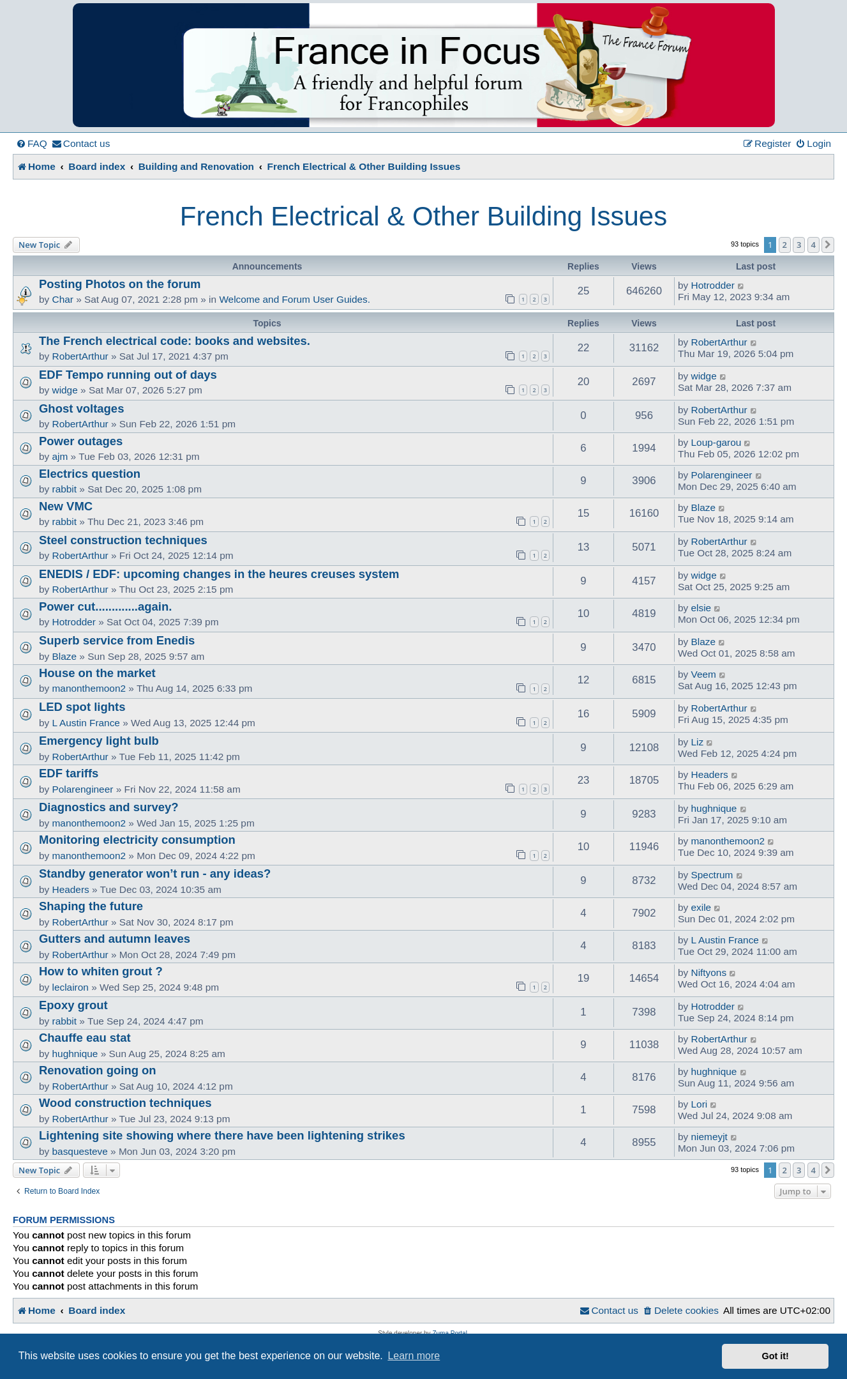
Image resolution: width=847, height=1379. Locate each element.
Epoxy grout (73, 1005)
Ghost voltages (81, 408)
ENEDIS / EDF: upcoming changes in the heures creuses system (219, 574)
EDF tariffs (68, 773)
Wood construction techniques (125, 1102)
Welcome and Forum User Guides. (294, 299)
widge (65, 390)
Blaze (703, 507)
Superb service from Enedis (117, 640)
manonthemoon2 (89, 688)
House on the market (97, 673)
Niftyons (709, 972)
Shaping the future (91, 906)
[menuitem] (31, 144)
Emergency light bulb (99, 740)
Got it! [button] (775, 1356)
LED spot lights (82, 706)
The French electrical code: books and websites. (174, 340)
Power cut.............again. (105, 606)
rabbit (64, 489)
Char (62, 299)
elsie (701, 607)
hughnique (714, 808)
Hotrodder (713, 285)
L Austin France (86, 722)
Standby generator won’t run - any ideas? (155, 873)
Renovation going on (97, 1070)
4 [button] (813, 244)
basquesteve (80, 1151)
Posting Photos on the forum (119, 284)
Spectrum (712, 874)
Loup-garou (716, 442)
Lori (699, 1104)
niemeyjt (709, 1136)
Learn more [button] (413, 1355)
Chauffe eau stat (85, 1037)
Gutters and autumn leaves (114, 938)
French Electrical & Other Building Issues (423, 216)
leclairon (70, 987)
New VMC (66, 506)
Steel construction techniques (123, 540)
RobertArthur (80, 356)
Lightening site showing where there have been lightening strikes (222, 1135)
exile (701, 907)
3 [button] (799, 244)
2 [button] (785, 244)
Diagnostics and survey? (109, 807)
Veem (703, 674)
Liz (697, 741)
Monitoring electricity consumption (137, 839)
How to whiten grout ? (101, 971)
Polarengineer (722, 474)
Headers (709, 774)
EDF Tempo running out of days (128, 374)
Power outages (81, 441)
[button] (827, 244)
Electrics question (89, 473)
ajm (60, 456)
